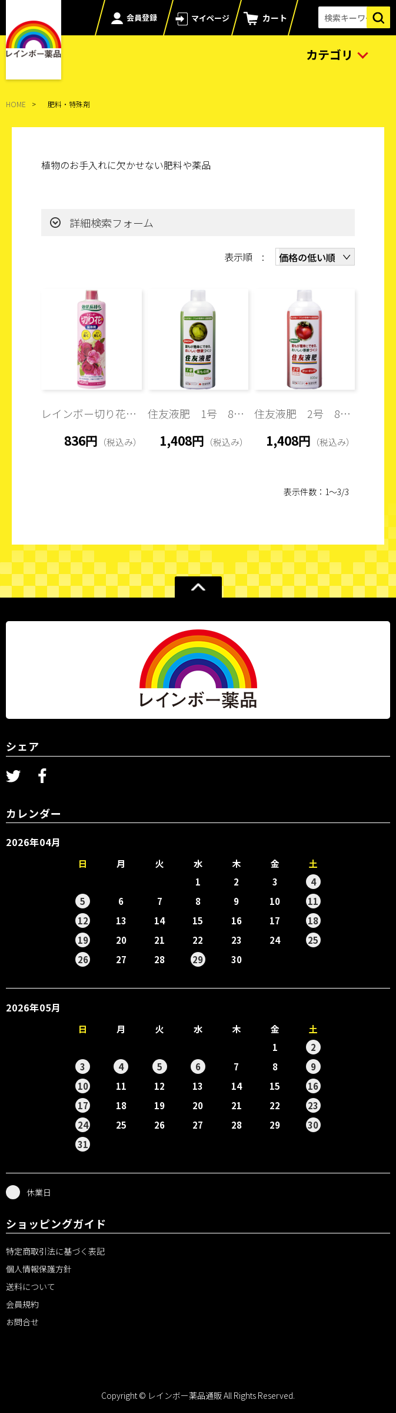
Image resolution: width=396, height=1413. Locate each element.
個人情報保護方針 (39, 1269)
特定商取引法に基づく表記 (55, 1251)
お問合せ (22, 1322)
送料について (30, 1286)
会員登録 (142, 17)
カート (274, 18)
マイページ (210, 18)
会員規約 (22, 1304)
